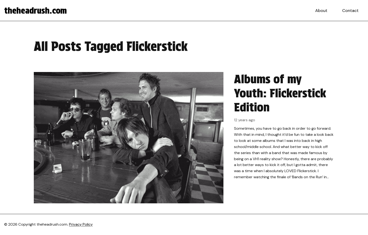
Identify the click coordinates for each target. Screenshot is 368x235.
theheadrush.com (35, 10)
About (321, 10)
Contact (350, 10)
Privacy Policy (81, 224)
